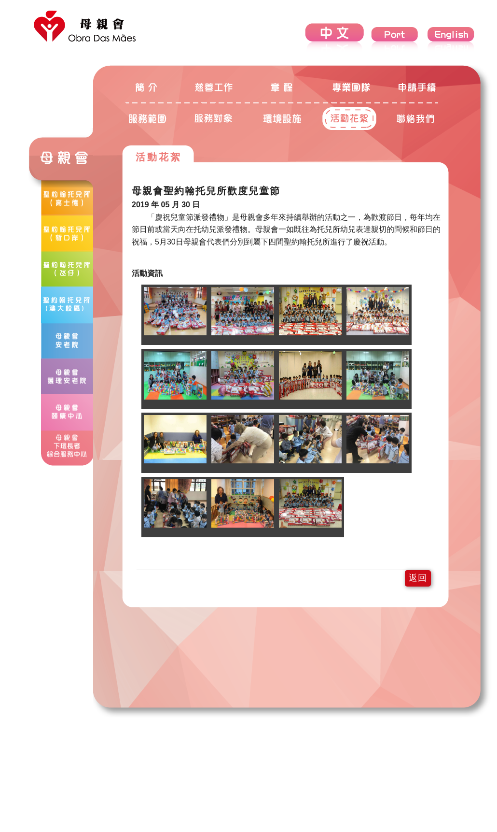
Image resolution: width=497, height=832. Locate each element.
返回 (418, 578)
